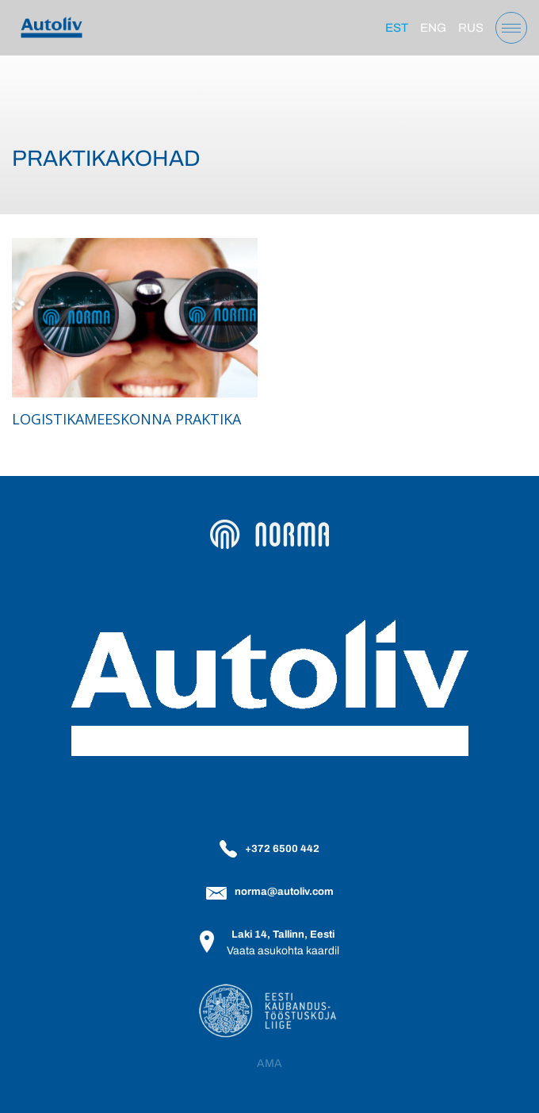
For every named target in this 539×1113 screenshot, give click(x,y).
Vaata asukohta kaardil (283, 951)
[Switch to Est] (396, 27)
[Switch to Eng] (433, 27)
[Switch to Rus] (471, 27)
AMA (269, 1063)
